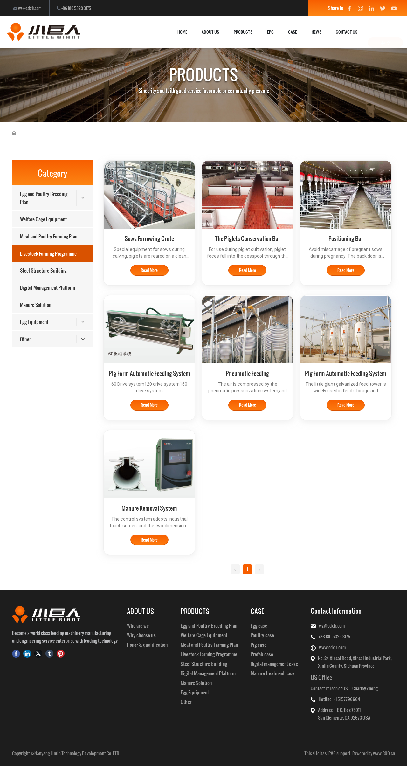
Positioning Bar (345, 238)
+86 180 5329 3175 (74, 8)
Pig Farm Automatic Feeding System (149, 373)
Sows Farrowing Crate (149, 238)
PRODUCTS (203, 74)
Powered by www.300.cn (373, 753)
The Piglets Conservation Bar (247, 238)
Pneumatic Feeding (247, 373)
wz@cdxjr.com (27, 8)
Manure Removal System (149, 508)
